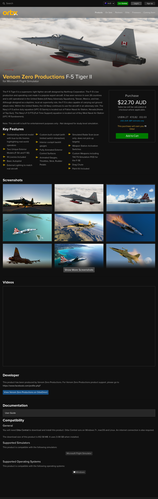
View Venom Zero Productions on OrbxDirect (25, 392)
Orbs (127, 12)
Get (122, 3)
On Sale (108, 12)
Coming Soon (149, 12)
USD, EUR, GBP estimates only (132, 121)
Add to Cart (132, 136)
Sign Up (150, 3)
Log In (136, 3)
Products (99, 12)
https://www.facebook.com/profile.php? (22, 385)
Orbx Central (22, 430)
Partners (118, 12)
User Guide (10, 413)
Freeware (136, 12)
